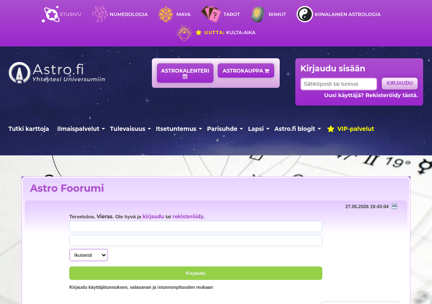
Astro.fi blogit (295, 128)
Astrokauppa (246, 71)
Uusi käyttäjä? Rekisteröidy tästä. (371, 95)
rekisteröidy (188, 217)
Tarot (232, 14)
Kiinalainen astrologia (348, 14)
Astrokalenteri (185, 73)
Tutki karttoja (28, 128)
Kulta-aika (225, 32)
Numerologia (129, 14)
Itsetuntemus (176, 128)
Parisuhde (222, 128)
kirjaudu (153, 217)
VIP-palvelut (350, 128)
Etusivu (70, 14)
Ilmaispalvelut (78, 128)
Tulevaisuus (128, 128)
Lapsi (256, 128)
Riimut (277, 14)
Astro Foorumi (67, 188)
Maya (183, 14)
